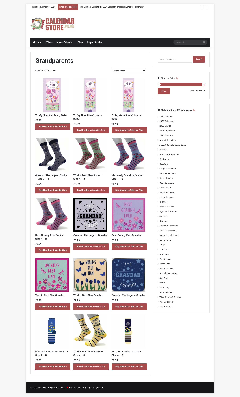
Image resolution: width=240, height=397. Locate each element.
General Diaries (166, 197)
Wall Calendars (166, 302)
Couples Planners (167, 168)
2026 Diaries (165, 126)
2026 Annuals (165, 116)
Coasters (163, 164)
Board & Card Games (169, 154)
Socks (162, 282)
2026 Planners (166, 135)
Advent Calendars (64, 42)
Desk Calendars (166, 183)
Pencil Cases (165, 259)
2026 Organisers (167, 130)
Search (199, 59)
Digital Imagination (95, 387)
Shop (80, 42)
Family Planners (166, 192)
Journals (163, 216)
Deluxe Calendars (167, 173)
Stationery (164, 287)
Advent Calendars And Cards (172, 145)
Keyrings (163, 221)
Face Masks (165, 187)
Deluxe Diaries (166, 178)
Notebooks (164, 249)
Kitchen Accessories (168, 225)
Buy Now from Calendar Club (53, 126)
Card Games (165, 159)
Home (37, 42)
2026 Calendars (166, 121)
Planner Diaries (166, 268)
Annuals (163, 149)
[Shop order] (128, 70)
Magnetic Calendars (168, 235)
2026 (48, 42)
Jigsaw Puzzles (166, 206)
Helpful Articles (94, 42)
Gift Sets (163, 202)
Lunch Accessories (168, 230)
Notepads (164, 254)
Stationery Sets (166, 292)
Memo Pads (165, 240)
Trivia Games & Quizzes (170, 297)
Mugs (162, 244)
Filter (163, 91)
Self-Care (163, 278)
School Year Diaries (168, 273)
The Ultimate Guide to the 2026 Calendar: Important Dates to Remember (111, 7)
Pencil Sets (164, 263)
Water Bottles (165, 306)
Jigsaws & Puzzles (168, 211)
